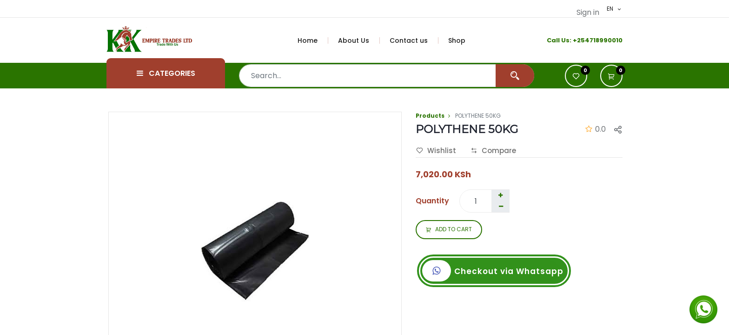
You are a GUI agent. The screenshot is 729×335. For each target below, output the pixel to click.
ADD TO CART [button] (449, 230)
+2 (577, 40)
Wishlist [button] (436, 151)
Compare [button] (493, 151)
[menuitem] (313, 40)
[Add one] (500, 195)
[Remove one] (501, 206)
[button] (611, 76)
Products (430, 116)
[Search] (515, 75)
